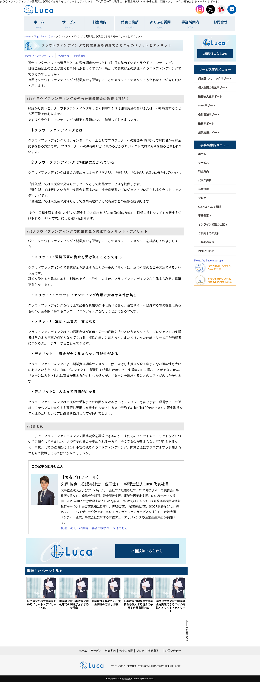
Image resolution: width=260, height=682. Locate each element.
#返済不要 (64, 55)
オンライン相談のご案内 (212, 224)
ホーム (27, 36)
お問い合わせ (206, 251)
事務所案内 (204, 215)
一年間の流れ (206, 242)
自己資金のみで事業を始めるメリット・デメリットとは (41, 604)
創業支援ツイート (208, 132)
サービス (203, 162)
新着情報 (203, 189)
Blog (36, 36)
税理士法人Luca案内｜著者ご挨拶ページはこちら (94, 528)
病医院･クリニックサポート (214, 78)
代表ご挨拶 (204, 180)
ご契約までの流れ (208, 233)
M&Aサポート (207, 105)
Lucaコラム (47, 36)
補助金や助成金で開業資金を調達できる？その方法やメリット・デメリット (170, 606)
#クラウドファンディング (39, 55)
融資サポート (206, 123)
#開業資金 (79, 55)
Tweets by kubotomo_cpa (208, 260)
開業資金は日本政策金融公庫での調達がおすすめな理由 (74, 604)
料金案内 (203, 171)
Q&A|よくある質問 (209, 206)
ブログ (202, 198)
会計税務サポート (208, 114)
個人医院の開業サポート (212, 87)
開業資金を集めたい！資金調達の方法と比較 (106, 603)
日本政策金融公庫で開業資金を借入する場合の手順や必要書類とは (138, 604)
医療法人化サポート (210, 96)
